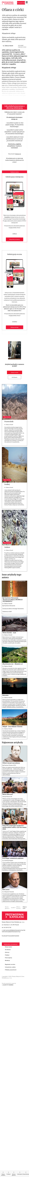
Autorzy (7, 952)
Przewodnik (8, 421)
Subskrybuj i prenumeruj (10, 944)
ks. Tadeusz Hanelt (8, 45)
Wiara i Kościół (18, 907)
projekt (8, 984)
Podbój (7, 484)
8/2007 (14, 366)
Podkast (7, 955)
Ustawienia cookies (10, 967)
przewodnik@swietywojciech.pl (14, 930)
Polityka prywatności (10, 969)
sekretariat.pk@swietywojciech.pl (11, 931)
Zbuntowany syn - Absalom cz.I (12, 664)
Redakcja (7, 960)
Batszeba (5, 695)
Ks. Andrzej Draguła (7, 860)
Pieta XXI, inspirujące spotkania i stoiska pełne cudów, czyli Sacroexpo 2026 (14, 827)
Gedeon (7, 547)
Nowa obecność (7, 794)
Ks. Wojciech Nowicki (8, 891)
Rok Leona (5, 889)
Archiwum (14, 377)
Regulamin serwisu (10, 964)
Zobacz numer (14, 372)
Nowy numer (8, 947)
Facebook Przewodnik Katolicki (10, 935)
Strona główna (7, 907)
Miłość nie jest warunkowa (11, 763)
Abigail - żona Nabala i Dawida (12, 726)
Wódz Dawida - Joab (9, 633)
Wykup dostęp (14, 327)
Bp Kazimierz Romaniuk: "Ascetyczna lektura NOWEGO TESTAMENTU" (12, 599)
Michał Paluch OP (7, 796)
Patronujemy (8, 957)
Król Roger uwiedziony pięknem (12, 858)
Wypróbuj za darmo (14, 239)
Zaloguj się (18, 154)
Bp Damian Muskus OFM (9, 765)
